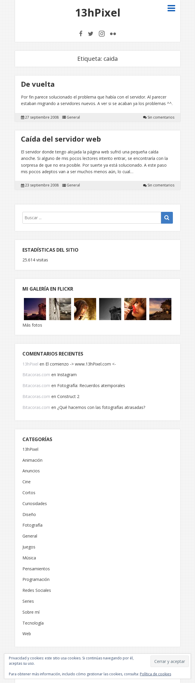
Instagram (67, 374)
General (73, 117)
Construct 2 (68, 396)
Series (28, 601)
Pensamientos (36, 568)
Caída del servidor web (61, 139)
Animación (32, 460)
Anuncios (31, 471)
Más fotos (32, 325)
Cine (26, 481)
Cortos (28, 492)
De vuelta (38, 84)
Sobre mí (31, 612)
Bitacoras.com (36, 374)
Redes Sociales (36, 590)
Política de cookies (155, 674)
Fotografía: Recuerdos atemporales (91, 385)
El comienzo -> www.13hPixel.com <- (80, 364)
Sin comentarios (161, 117)
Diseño (29, 514)
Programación (36, 579)
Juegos (28, 547)
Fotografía (32, 525)
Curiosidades (34, 503)
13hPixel (97, 12)
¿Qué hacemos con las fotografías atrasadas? (101, 407)
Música (29, 558)
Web (26, 633)
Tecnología (33, 623)
